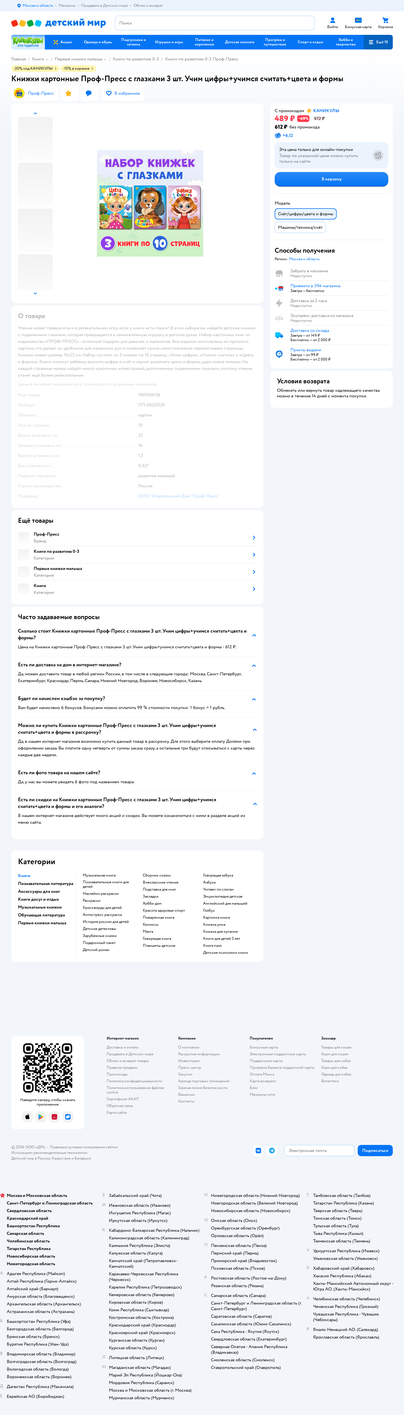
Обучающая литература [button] (41, 915)
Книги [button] (24, 876)
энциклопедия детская (222, 896)
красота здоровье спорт (164, 910)
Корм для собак (334, 1067)
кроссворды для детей (102, 907)
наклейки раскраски (101, 893)
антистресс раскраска (102, 915)
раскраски (91, 900)
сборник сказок (157, 875)
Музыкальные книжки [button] (40, 907)
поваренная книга (158, 917)
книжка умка (214, 924)
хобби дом (152, 903)
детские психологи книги (225, 952)
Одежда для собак (336, 1074)
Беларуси (83, 1158)
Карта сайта (117, 1112)
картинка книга (216, 917)
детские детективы (99, 929)
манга (148, 931)
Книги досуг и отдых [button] (38, 899)
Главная (18, 59)
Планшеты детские (159, 945)
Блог (254, 1087)
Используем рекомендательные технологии (49, 1152)
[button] (378, 42)
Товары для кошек (336, 1047)
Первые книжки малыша (78, 59)
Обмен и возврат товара (127, 1060)
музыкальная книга (99, 875)
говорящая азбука (218, 875)
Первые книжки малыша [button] (42, 923)
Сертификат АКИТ (123, 1099)
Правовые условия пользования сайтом (84, 1147)
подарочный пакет (99, 943)
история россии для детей (106, 922)
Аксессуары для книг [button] (39, 891)
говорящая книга (157, 938)
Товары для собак (336, 1060)
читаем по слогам (218, 889)
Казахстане (61, 1158)
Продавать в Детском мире (130, 1054)
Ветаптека (330, 1081)
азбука (209, 882)
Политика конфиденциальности (134, 1081)
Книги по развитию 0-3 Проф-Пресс (201, 59)
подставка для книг (159, 889)
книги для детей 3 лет (221, 938)
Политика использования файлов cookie (135, 1090)
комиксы (151, 924)
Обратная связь (120, 1105)
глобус (209, 910)
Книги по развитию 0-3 (136, 59)
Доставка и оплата (122, 1047)
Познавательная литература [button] (45, 883)
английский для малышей (225, 903)
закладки (151, 896)
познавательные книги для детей (106, 884)
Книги (38, 59)
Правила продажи (122, 1067)
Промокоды (117, 1074)
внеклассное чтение (160, 882)
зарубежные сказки (100, 936)
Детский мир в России (30, 1158)
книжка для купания (220, 931)
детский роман (96, 950)
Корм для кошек (335, 1054)
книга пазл (212, 945)
